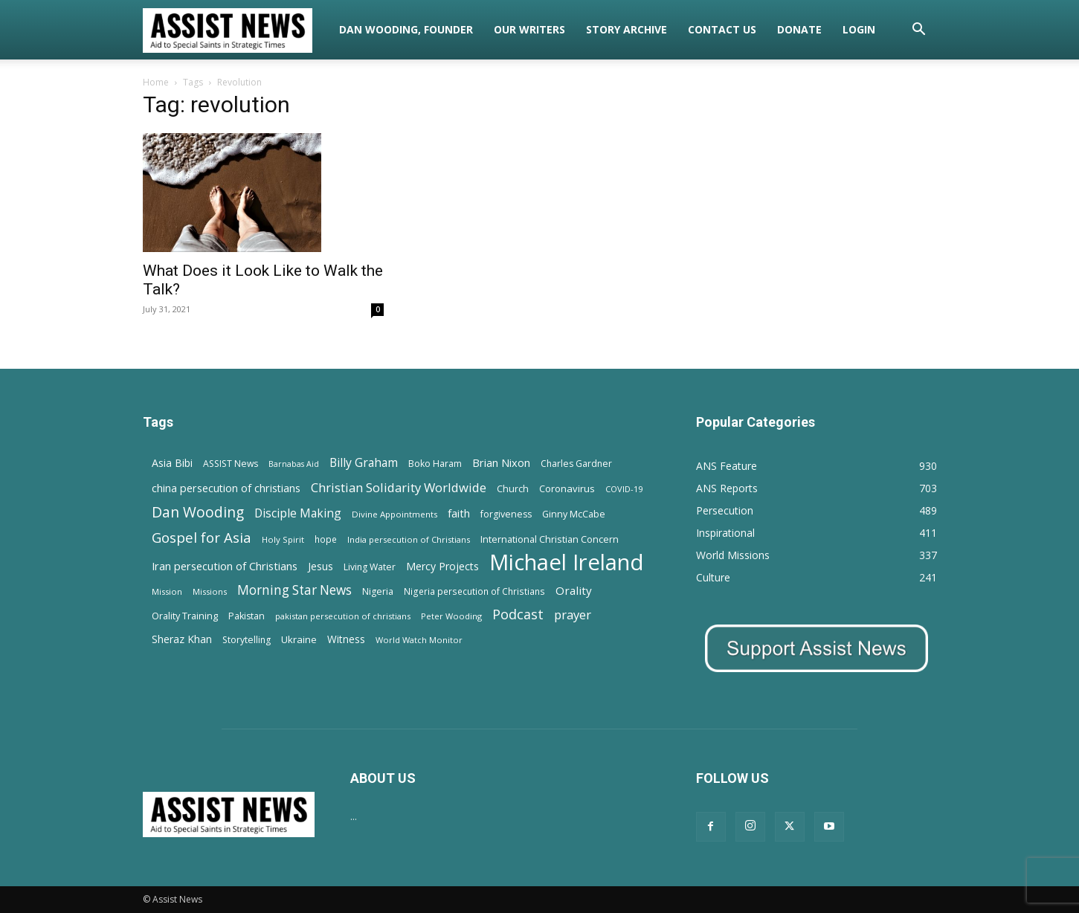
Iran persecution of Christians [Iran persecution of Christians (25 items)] (224, 565)
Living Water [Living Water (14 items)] (370, 567)
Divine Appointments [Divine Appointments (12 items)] (394, 514)
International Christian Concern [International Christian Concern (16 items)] (549, 539)
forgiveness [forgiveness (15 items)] (506, 514)
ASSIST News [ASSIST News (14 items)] (230, 463)
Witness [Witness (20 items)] (346, 639)
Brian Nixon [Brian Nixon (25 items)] (501, 462)
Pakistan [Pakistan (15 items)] (246, 616)
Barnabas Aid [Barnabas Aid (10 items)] (293, 464)
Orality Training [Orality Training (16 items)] (185, 615)
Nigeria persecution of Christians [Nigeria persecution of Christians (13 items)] (474, 591)
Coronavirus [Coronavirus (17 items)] (567, 488)
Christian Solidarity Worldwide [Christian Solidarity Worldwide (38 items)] (398, 487)
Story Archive (626, 29)
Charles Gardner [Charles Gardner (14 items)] (576, 463)
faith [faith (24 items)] (459, 513)
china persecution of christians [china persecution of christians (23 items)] (226, 488)
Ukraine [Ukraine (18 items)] (299, 639)
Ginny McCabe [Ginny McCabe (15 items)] (573, 514)
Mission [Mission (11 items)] (167, 591)
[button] (919, 31)
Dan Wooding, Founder (406, 29)
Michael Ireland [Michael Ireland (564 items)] (566, 562)
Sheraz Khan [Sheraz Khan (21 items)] (182, 639)
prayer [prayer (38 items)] (572, 614)
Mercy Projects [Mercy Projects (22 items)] (442, 566)
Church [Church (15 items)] (513, 489)
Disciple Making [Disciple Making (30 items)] (297, 513)
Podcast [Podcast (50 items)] (518, 614)
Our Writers (529, 29)
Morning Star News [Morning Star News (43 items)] (294, 590)
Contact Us (722, 29)
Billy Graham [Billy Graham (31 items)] (363, 463)
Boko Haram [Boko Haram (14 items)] (435, 463)
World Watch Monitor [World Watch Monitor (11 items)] (419, 639)
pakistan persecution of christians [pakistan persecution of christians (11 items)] (342, 616)
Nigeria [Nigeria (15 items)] (377, 591)
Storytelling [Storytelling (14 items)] (246, 639)
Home (156, 82)
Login (859, 29)
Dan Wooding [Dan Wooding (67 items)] (198, 512)
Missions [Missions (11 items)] (210, 591)
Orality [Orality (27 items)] (573, 590)
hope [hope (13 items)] (326, 539)
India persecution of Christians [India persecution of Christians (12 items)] (408, 539)
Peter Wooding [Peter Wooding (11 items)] (451, 616)
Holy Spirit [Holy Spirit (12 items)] (283, 539)
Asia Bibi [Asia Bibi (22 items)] (172, 463)
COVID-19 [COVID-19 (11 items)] (623, 488)
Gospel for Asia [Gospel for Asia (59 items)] (201, 537)
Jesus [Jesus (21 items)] (320, 566)
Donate (799, 29)
